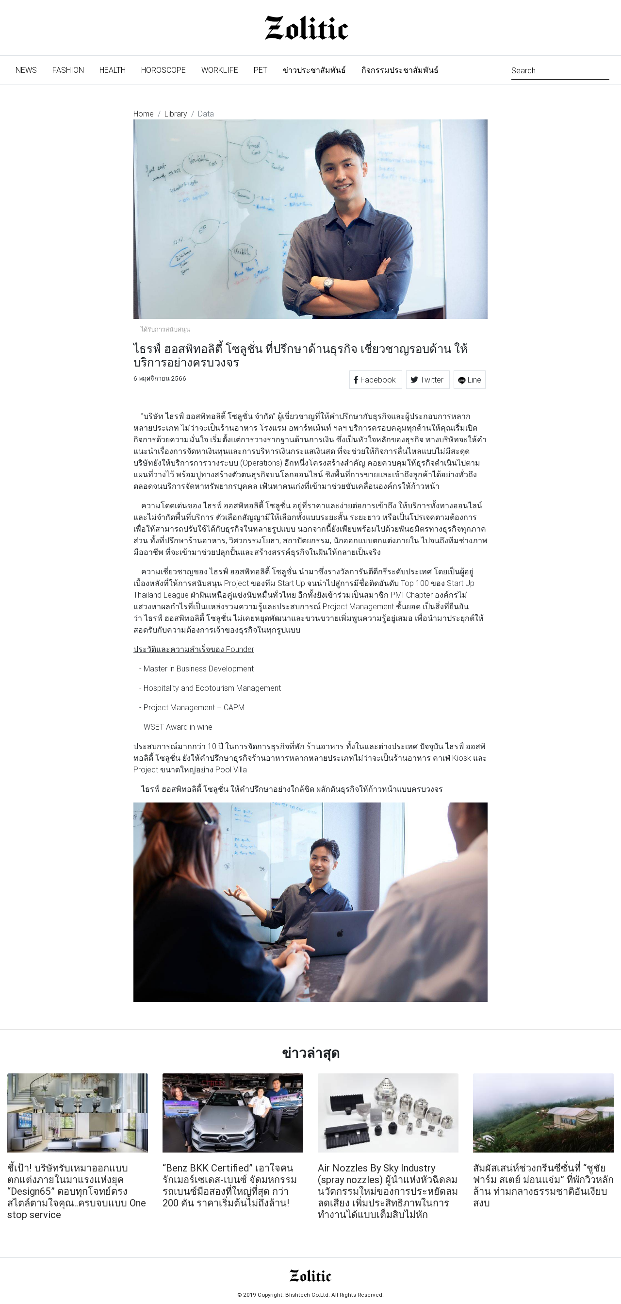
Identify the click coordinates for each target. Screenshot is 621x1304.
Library (175, 113)
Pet (260, 70)
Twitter (427, 380)
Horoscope (163, 70)
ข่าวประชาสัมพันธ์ (314, 70)
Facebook (376, 380)
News (30, 69)
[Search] (560, 70)
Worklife (219, 70)
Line (469, 380)
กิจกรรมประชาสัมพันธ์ (400, 70)
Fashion (68, 70)
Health (112, 70)
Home (143, 113)
